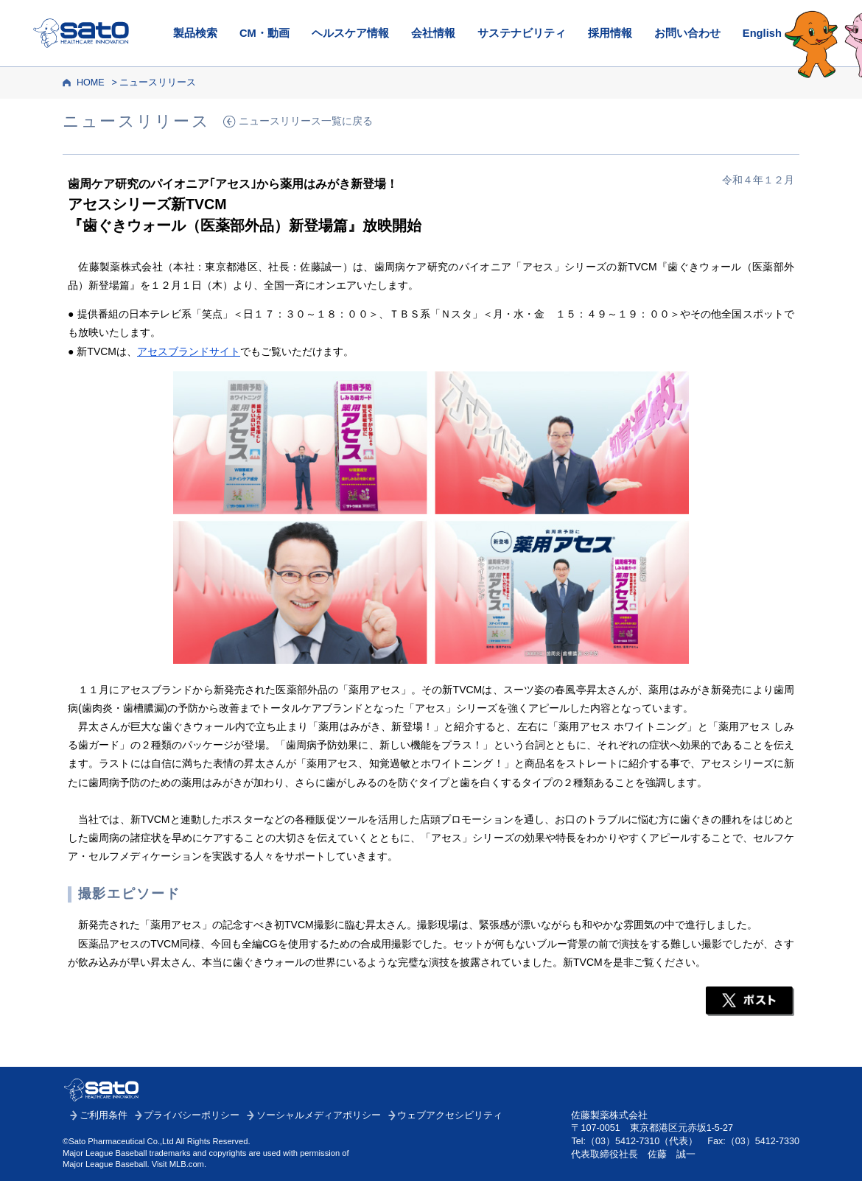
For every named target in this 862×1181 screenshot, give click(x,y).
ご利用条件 (103, 1115)
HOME (91, 82)
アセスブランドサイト (188, 351)
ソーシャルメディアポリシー (318, 1115)
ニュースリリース (157, 82)
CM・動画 (264, 33)
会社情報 (433, 33)
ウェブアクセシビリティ (449, 1115)
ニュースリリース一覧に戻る (306, 121)
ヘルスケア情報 (350, 33)
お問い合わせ (687, 33)
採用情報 (610, 33)
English (762, 33)
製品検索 (195, 33)
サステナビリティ (521, 33)
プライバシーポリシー (191, 1115)
